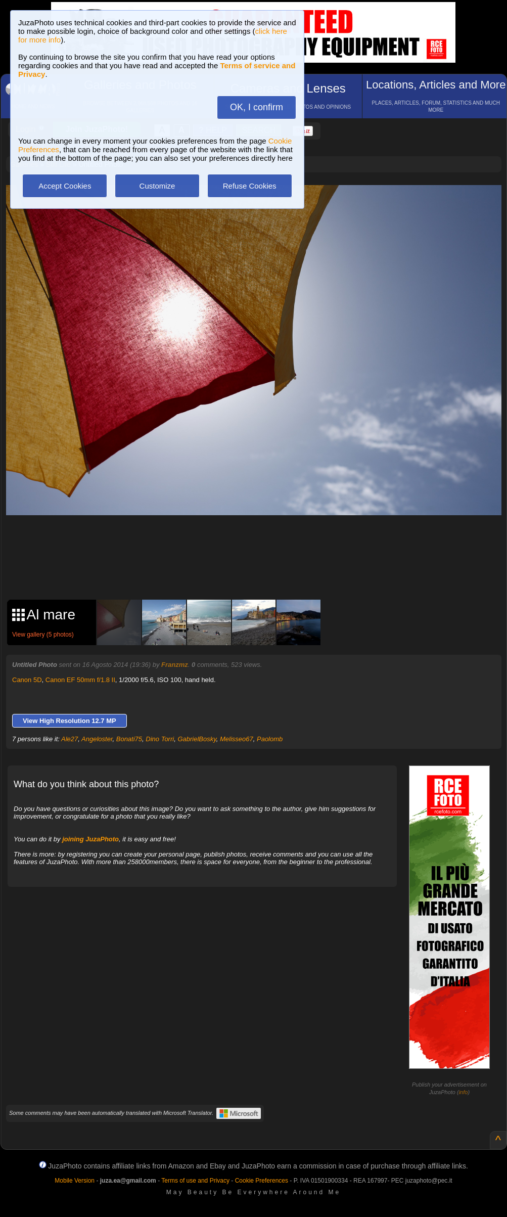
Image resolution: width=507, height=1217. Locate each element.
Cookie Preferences (261, 1180)
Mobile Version (75, 1180)
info (463, 1092)
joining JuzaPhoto (90, 839)
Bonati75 (129, 739)
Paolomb (270, 739)
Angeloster (96, 739)
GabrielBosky (196, 739)
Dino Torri (160, 739)
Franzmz (174, 664)
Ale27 (69, 739)
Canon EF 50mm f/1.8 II (80, 680)
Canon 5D (27, 680)
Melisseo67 (236, 739)
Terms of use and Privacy (195, 1180)
